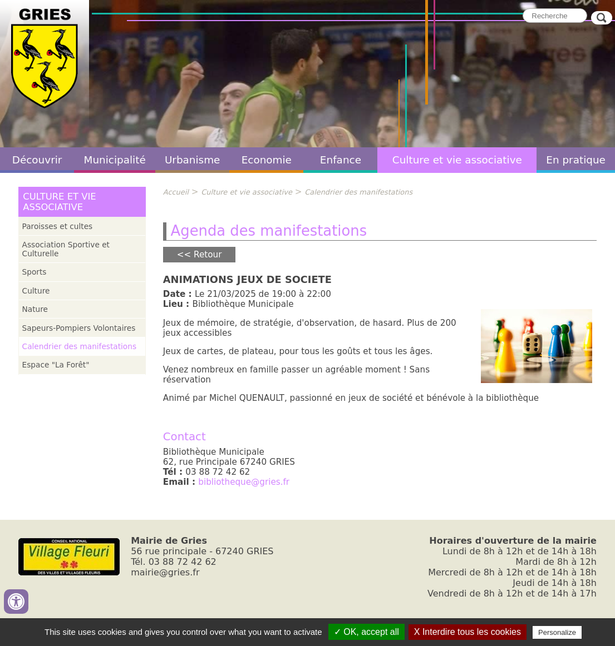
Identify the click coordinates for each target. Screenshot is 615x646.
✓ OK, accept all (366, 632)
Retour (208, 255)
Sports (34, 271)
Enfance (340, 160)
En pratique (576, 160)
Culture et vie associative (457, 160)
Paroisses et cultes (57, 226)
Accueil (176, 192)
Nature (35, 309)
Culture (36, 290)
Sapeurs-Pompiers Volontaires (79, 328)
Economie (267, 160)
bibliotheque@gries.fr (243, 482)
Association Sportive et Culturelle (66, 249)
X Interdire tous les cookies (467, 632)
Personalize (557, 632)
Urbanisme (192, 160)
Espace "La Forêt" (56, 364)
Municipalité (115, 160)
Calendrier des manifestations (79, 346)
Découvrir (37, 160)
